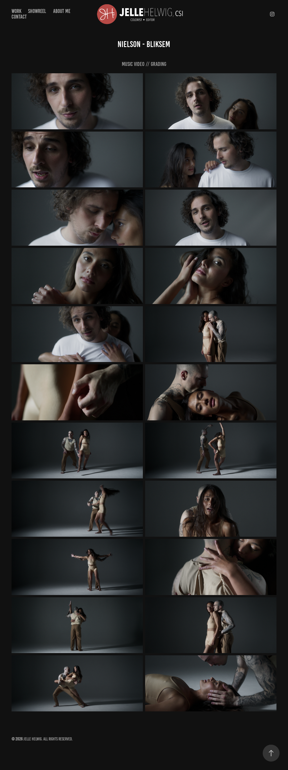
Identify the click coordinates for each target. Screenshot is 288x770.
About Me (61, 11)
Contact (19, 17)
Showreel (37, 11)
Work (16, 11)
